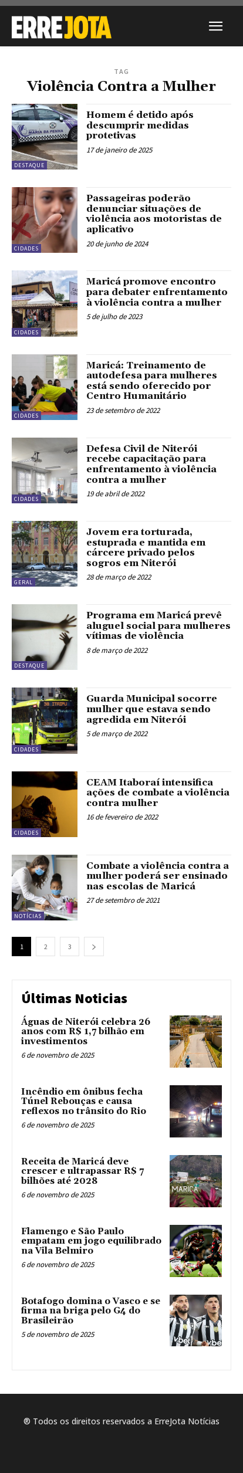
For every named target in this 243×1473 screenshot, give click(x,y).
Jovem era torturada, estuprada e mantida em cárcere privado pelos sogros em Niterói (145, 547)
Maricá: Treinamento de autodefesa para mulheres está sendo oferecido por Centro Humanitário (151, 381)
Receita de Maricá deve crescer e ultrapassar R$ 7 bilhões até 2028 (82, 1171)
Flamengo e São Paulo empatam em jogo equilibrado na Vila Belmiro (91, 1241)
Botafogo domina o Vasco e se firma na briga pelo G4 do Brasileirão (90, 1311)
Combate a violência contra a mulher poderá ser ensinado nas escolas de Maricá (157, 876)
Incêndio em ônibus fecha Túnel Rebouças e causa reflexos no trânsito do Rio (83, 1101)
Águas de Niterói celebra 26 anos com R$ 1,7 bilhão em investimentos (85, 1032)
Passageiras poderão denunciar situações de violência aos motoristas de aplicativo (154, 213)
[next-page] (94, 946)
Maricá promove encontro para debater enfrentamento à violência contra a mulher (157, 292)
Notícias (28, 916)
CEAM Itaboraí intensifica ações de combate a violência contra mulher (158, 793)
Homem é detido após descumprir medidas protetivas (140, 125)
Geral (23, 582)
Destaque (29, 165)
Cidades (26, 248)
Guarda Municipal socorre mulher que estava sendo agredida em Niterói (151, 709)
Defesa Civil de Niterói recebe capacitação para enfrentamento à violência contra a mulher (151, 464)
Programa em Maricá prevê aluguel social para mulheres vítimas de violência (158, 625)
